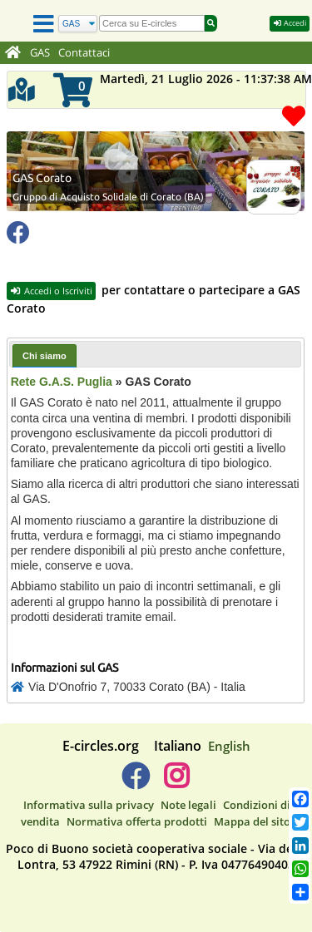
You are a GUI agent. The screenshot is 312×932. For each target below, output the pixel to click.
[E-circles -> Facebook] (135, 782)
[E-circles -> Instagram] (177, 782)
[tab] (44, 355)
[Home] (13, 53)
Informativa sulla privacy (88, 804)
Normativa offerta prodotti (137, 821)
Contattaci (84, 53)
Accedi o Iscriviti (51, 290)
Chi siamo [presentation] (44, 356)
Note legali (188, 804)
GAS (40, 53)
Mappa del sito (252, 821)
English (229, 745)
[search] (152, 23)
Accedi (289, 22)
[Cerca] (77, 23)
